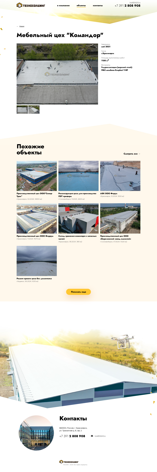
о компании (63, 5)
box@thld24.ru (135, 2)
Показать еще (78, 291)
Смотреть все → (132, 153)
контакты (98, 5)
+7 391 (127, 5)
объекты (81, 5)
